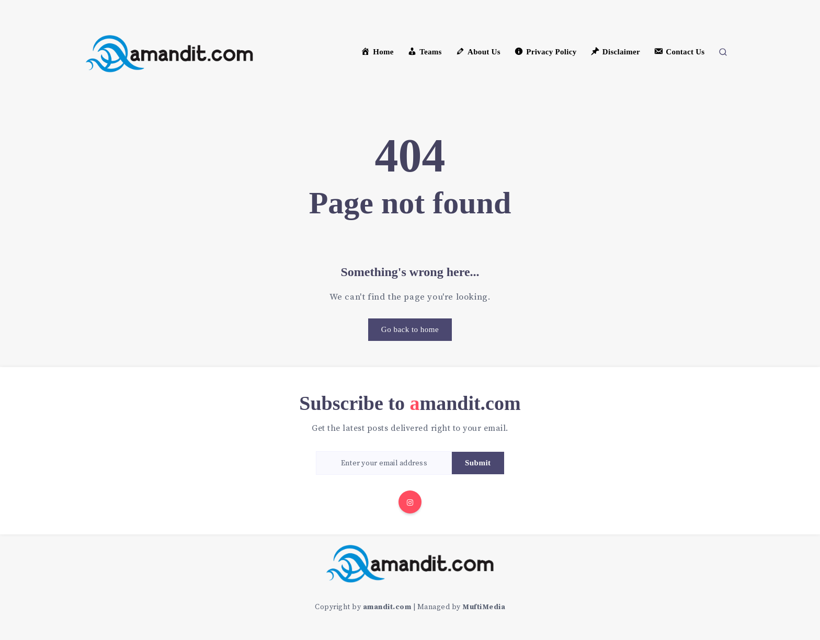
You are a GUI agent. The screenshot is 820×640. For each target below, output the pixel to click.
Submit (478, 463)
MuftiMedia (483, 607)
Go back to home (410, 329)
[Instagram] (410, 501)
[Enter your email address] (384, 463)
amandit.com (387, 607)
